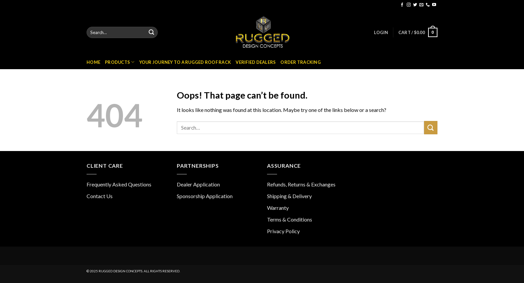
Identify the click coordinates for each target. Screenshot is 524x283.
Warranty (278, 207)
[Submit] (151, 32)
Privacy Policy (283, 231)
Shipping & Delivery (289, 196)
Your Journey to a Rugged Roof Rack (185, 62)
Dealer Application (198, 184)
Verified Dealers (256, 62)
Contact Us (100, 196)
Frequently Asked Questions (119, 184)
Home (93, 62)
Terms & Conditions (289, 219)
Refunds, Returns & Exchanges (301, 184)
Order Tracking (300, 62)
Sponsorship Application (205, 196)
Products (120, 62)
